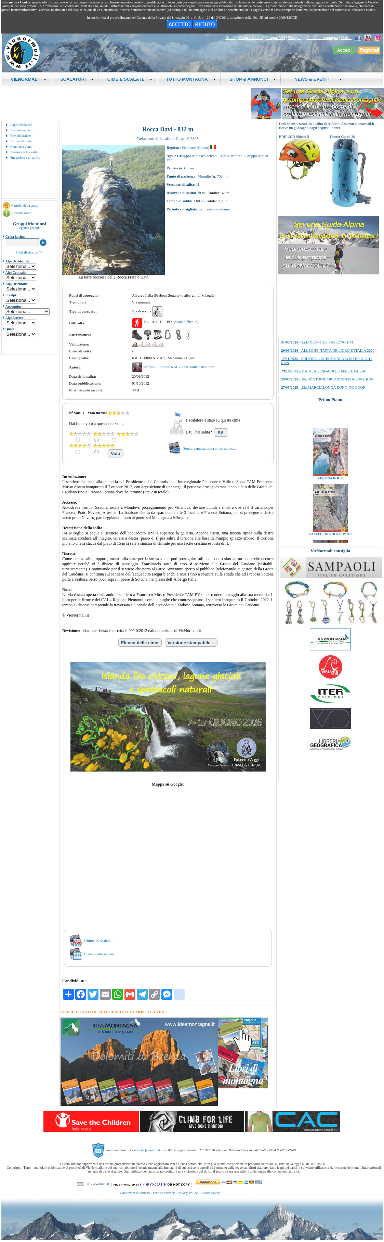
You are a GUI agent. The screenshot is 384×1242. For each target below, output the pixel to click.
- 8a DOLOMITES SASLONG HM (317, 342)
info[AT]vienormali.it (148, 1150)
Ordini (346, 37)
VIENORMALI (29, 79)
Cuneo (203, 147)
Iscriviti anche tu (21, 130)
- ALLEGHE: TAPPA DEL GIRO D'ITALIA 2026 (327, 350)
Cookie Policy (210, 1193)
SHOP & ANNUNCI (252, 79)
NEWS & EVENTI (316, 79)
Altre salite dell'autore (197, 367)
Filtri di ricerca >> (29, 252)
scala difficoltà (186, 322)
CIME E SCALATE (130, 79)
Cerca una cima (20, 146)
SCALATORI (77, 79)
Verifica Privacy (164, 1193)
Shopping (296, 37)
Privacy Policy (187, 1193)
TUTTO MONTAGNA (191, 79)
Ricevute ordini (21, 213)
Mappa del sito (250, 37)
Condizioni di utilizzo (135, 1193)
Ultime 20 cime (20, 141)
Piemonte (189, 147)
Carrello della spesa (24, 205)
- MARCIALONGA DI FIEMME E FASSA (323, 371)
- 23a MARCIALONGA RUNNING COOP (323, 387)
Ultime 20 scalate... (98, 941)
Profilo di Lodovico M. (161, 367)
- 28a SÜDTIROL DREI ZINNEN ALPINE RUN (327, 379)
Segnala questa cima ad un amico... (209, 448)
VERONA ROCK (330, 488)
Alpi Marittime (231, 156)
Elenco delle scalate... (100, 954)
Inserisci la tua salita (24, 152)
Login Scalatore (21, 125)
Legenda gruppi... (29, 228)
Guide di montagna (322, 37)
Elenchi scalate (20, 136)
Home (230, 37)
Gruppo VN (275, 37)
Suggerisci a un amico (25, 157)
